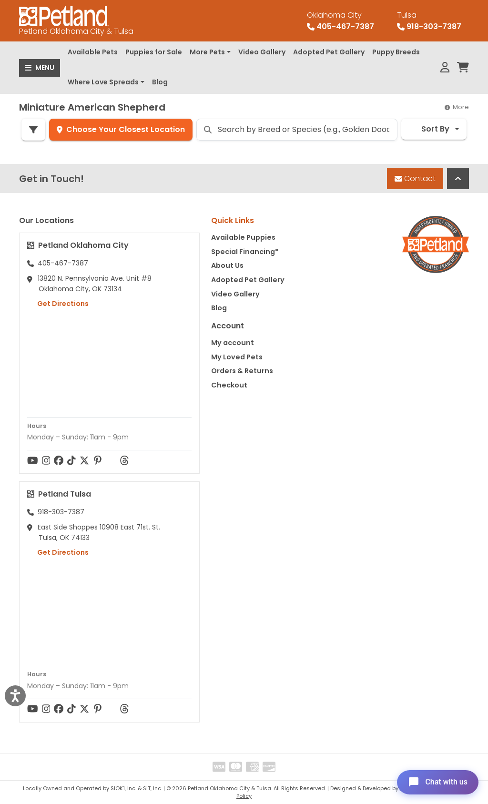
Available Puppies (243, 237)
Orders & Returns (242, 371)
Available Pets (93, 52)
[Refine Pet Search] (33, 130)
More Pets (207, 52)
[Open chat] (437, 782)
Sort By (429, 128)
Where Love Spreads (103, 82)
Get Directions (58, 303)
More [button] (457, 107)
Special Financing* (244, 251)
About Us (227, 265)
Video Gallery (261, 52)
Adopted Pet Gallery (329, 52)
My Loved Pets (237, 357)
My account (232, 342)
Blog (160, 82)
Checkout (229, 385)
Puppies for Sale (153, 52)
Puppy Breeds (396, 52)
